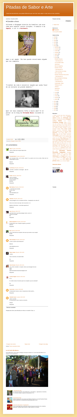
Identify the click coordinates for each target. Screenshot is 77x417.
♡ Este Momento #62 (17, 390)
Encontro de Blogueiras (63, 131)
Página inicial (27, 344)
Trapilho (67, 157)
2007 (55, 110)
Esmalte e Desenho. (59, 59)
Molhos (57, 140)
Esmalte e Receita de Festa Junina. (62, 74)
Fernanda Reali (12, 156)
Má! (10, 230)
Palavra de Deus (60, 142)
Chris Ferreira (12, 265)
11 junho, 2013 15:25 (21, 297)
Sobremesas (56, 156)
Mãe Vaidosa (12, 187)
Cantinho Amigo (58, 122)
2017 (55, 38)
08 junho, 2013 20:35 (15, 230)
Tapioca (70, 156)
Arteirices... (57, 86)
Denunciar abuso (57, 164)
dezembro (57, 47)
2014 (55, 44)
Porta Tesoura (55, 147)
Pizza (62, 146)
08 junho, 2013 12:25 (18, 198)
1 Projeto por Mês (56, 115)
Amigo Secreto (63, 116)
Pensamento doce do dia (66, 145)
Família (59, 132)
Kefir (53, 136)
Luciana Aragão (12, 276)
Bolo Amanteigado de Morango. (61, 78)
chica (10, 148)
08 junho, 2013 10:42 (19, 187)
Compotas (64, 127)
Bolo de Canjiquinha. (59, 66)
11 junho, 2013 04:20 (19, 289)
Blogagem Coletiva (14, 141)
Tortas (64, 157)
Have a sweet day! (58, 72)
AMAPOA (57, 116)
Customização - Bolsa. (59, 83)
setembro (57, 52)
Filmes (63, 132)
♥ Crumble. (57, 90)
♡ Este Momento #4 (59, 76)
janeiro (56, 99)
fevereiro (57, 97)
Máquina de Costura (67, 137)
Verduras (64, 160)
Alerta (64, 115)
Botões (65, 120)
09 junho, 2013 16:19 (21, 276)
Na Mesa (69, 140)
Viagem (67, 160)
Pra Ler (59, 147)
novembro (57, 49)
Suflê (66, 156)
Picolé (54, 146)
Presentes (63, 147)
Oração (65, 141)
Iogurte (70, 135)
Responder (11, 152)
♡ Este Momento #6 (59, 60)
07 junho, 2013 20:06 (16, 148)
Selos (64, 154)
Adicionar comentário (10, 307)
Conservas (54, 128)
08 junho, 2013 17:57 (16, 211)
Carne (65, 122)
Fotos (54, 133)
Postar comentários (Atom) (14, 346)
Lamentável (56, 136)
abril (56, 94)
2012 (55, 101)
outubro (56, 50)
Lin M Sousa (12, 167)
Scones (61, 154)
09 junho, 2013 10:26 (20, 252)
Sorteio (63, 156)
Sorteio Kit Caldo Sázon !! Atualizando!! (21, 404)
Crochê (69, 128)
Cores (62, 128)
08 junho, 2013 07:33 (17, 175)
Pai (55, 142)
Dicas (54, 131)
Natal (53, 141)
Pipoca (59, 146)
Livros (61, 137)
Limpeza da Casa (56, 137)
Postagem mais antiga (43, 344)
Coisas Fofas (59, 126)
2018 (55, 37)
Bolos (60, 120)
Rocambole (66, 153)
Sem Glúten (68, 154)
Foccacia (69, 132)
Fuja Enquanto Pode (17, 397)
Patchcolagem (55, 145)
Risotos (62, 153)
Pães (53, 142)
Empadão (57, 131)
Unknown (11, 198)
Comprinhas (69, 127)
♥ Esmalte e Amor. (58, 79)
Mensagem (58, 139)
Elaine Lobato (12, 252)
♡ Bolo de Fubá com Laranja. (60, 71)
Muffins (60, 140)
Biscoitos (64, 119)
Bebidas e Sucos (56, 119)
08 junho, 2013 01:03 (19, 167)
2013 (55, 45)
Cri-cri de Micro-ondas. (59, 62)
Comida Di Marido (58, 127)
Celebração (59, 123)
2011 (55, 103)
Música (63, 140)
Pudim (70, 147)
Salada (70, 153)
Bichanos (60, 119)
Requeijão (58, 153)
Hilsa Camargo (12, 239)
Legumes (67, 136)
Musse (66, 140)
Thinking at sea (59, 157)
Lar (62, 136)
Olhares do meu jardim (59, 141)
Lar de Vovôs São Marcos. (12, 350)
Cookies (58, 128)
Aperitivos (54, 117)
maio (56, 92)
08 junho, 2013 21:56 (20, 239)
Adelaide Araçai (12, 297)
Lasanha (64, 136)
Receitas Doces (65, 150)
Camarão (69, 120)
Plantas (65, 146)
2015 (55, 42)
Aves (70, 117)
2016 (55, 40)
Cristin (10, 175)
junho (56, 57)
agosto (56, 54)
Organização (69, 141)
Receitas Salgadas (59, 152)
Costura (65, 128)
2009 (55, 106)
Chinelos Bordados (67, 123)
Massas (54, 139)
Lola (10, 211)
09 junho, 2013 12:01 (20, 265)
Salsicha (58, 154)
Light (70, 136)
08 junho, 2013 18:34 (21, 221)
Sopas (60, 156)
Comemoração (64, 126)
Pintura (56, 146)
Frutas (64, 133)
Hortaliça (60, 135)
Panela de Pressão (67, 142)
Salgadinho (54, 154)
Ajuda (61, 115)
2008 (55, 108)
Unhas (19, 141)
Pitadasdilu (56, 29)
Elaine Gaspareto (13, 221)
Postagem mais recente (11, 344)
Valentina (61, 160)
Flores (66, 132)
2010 (55, 104)
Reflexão (54, 153)
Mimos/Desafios (65, 139)
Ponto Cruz (69, 146)
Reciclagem (69, 152)
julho (56, 55)
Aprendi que (57, 64)
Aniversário (69, 116)
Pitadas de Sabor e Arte (29, 7)
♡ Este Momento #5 (59, 69)
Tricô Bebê (55, 159)
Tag (67, 156)
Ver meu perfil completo (57, 31)
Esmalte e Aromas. (58, 67)
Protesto (66, 147)
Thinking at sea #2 (58, 85)
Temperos (54, 157)
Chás (62, 123)
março (56, 95)
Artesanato (65, 117)
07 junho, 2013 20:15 (20, 156)
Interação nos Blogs (65, 135)
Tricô (70, 157)
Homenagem (56, 135)
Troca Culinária (59, 159)
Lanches (59, 136)
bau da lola (11, 289)
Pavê (59, 145)
